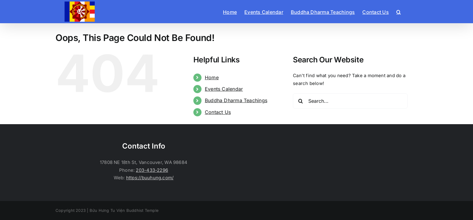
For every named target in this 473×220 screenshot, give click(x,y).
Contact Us (218, 112)
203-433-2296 (152, 170)
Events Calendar (224, 89)
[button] (398, 11)
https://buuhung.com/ (150, 178)
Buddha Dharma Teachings (236, 100)
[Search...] (350, 100)
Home (212, 77)
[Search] (300, 100)
